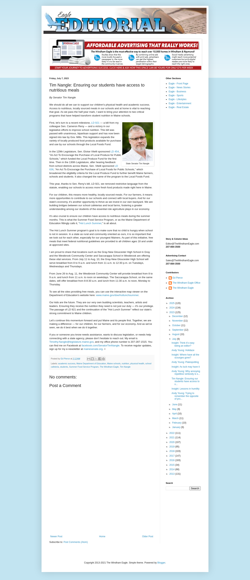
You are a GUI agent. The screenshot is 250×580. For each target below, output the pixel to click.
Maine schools (114, 363)
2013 (172, 474)
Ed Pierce (178, 277)
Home (102, 536)
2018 (172, 451)
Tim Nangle (125, 367)
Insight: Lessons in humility (185, 388)
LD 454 (115, 151)
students (64, 367)
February (177, 422)
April (174, 413)
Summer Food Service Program (84, 367)
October (176, 325)
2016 (172, 460)
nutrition (125, 363)
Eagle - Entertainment (180, 103)
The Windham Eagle (109, 367)
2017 (172, 455)
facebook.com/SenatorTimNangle (100, 345)
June (175, 404)
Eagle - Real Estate (179, 107)
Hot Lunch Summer (91, 223)
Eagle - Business (177, 91)
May (174, 409)
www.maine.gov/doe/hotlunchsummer (117, 295)
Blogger (161, 562)
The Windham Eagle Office (186, 282)
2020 (172, 442)
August (176, 334)
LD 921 (95, 122)
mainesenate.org (93, 349)
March (175, 418)
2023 (172, 312)
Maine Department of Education (91, 363)
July (174, 339)
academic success (66, 363)
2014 (172, 469)
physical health (137, 363)
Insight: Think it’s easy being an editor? (183, 344)
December (178, 316)
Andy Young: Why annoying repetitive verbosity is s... (186, 372)
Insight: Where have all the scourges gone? (185, 356)
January (176, 427)
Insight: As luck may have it (186, 366)
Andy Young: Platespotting (185, 362)
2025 (172, 303)
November (178, 320)
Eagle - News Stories (179, 87)
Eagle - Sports (176, 95)
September (178, 329)
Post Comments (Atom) (75, 542)
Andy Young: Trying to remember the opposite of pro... (185, 396)
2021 (172, 437)
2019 (172, 446)
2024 (172, 307)
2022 (172, 433)
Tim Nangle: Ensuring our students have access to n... (186, 381)
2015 (172, 465)
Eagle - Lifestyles (177, 99)
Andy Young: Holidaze (183, 350)
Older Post (147, 536)
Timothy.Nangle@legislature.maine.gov (71, 341)
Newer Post (56, 536)
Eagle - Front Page (178, 83)
